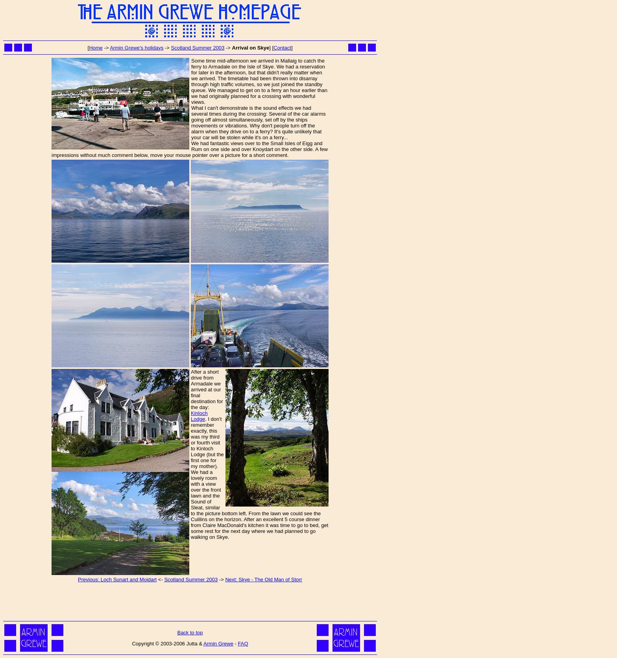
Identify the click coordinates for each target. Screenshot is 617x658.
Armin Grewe (218, 644)
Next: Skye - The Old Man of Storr (263, 579)
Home (96, 48)
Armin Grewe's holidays (136, 48)
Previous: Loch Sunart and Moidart (117, 579)
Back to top (190, 633)
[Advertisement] (190, 601)
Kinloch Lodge (199, 416)
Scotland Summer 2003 (198, 48)
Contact (282, 48)
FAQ (243, 644)
